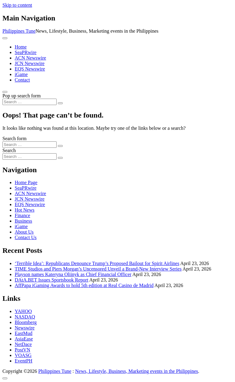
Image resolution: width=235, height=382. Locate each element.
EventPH (23, 360)
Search (9, 150)
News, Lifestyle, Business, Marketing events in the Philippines (136, 371)
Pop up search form (21, 95)
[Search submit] (60, 103)
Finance (22, 215)
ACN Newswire (30, 57)
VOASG (23, 355)
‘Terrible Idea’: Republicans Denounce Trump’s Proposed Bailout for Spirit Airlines (97, 263)
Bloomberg (26, 322)
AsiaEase (24, 338)
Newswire (25, 327)
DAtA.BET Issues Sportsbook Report (51, 279)
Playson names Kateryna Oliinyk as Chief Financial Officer (73, 274)
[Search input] (29, 102)
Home (21, 46)
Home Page (26, 182)
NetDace (23, 344)
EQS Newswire (30, 68)
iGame (21, 74)
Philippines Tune (18, 31)
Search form (14, 138)
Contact (22, 79)
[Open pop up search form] (4, 92)
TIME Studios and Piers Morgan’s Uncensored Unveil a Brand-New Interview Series (98, 268)
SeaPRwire (25, 52)
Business (23, 221)
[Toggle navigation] (4, 38)
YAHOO (23, 311)
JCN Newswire (29, 63)
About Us (24, 232)
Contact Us (26, 237)
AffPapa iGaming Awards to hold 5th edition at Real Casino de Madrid (84, 285)
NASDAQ (25, 316)
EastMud (23, 333)
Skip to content (17, 5)
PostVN (22, 349)
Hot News (24, 210)
